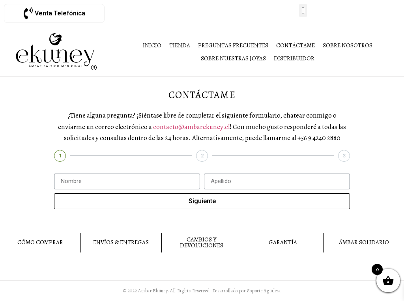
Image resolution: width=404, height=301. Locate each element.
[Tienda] (179, 45)
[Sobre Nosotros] (347, 45)
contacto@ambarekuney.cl (191, 126)
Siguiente (202, 201)
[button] (303, 10)
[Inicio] (152, 45)
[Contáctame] (295, 45)
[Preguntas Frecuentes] (233, 45)
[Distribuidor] (294, 58)
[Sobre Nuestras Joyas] (233, 58)
